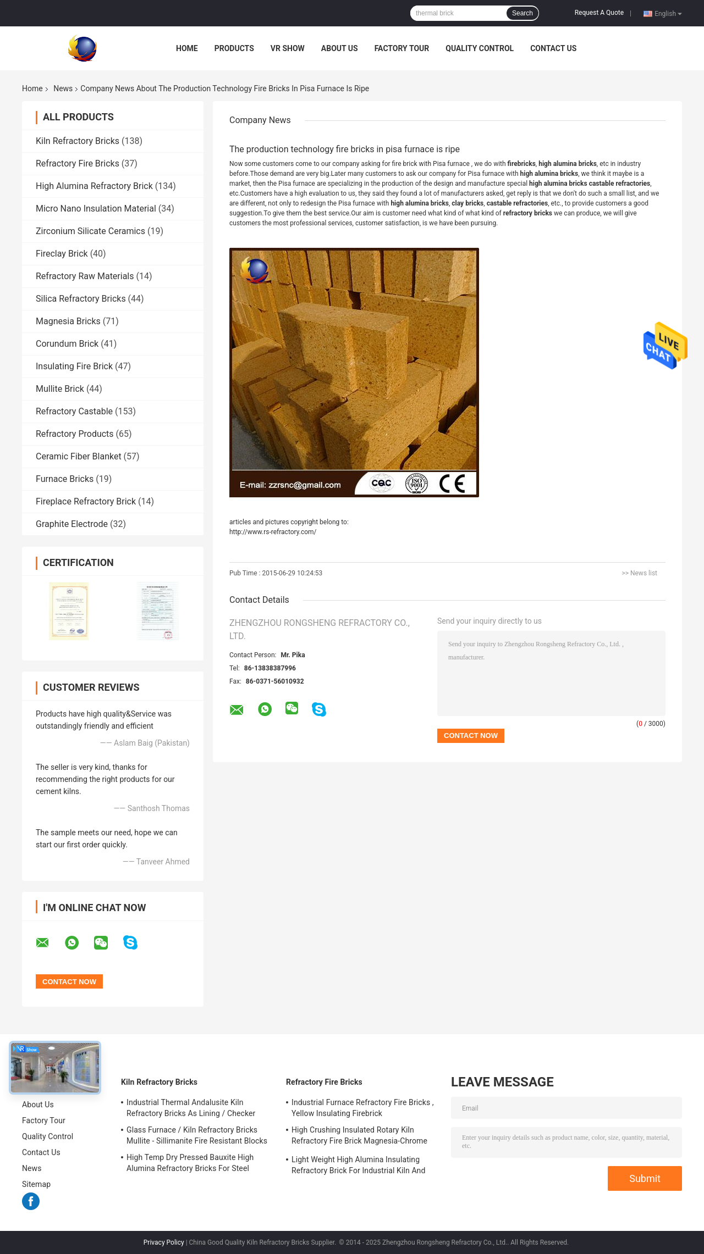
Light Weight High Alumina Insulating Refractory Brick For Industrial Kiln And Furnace (358, 1166)
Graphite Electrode (72, 524)
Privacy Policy (164, 1242)
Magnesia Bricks (68, 321)
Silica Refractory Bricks (81, 298)
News (63, 88)
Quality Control (480, 48)
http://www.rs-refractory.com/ (273, 532)
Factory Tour (402, 48)
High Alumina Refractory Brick (94, 186)
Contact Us (553, 48)
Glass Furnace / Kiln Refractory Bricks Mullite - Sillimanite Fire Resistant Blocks (197, 1135)
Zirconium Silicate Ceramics (90, 231)
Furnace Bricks (65, 479)
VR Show (288, 48)
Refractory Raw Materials (85, 276)
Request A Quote (599, 12)
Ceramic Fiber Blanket (79, 456)
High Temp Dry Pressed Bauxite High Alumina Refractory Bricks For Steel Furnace (190, 1164)
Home (187, 48)
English (668, 13)
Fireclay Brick (62, 253)
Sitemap (36, 1184)
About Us (339, 48)
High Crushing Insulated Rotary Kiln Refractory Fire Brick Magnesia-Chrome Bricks (359, 1136)
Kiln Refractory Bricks (77, 141)
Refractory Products (75, 434)
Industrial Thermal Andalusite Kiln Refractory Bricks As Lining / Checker (191, 1108)
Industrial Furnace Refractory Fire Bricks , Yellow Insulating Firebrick (363, 1108)
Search (522, 13)
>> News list (639, 573)
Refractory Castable (74, 411)
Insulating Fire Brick (74, 366)
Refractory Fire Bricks (77, 163)
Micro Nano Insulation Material (96, 208)
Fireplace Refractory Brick (86, 501)
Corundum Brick (67, 344)
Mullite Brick (60, 389)
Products (234, 48)
